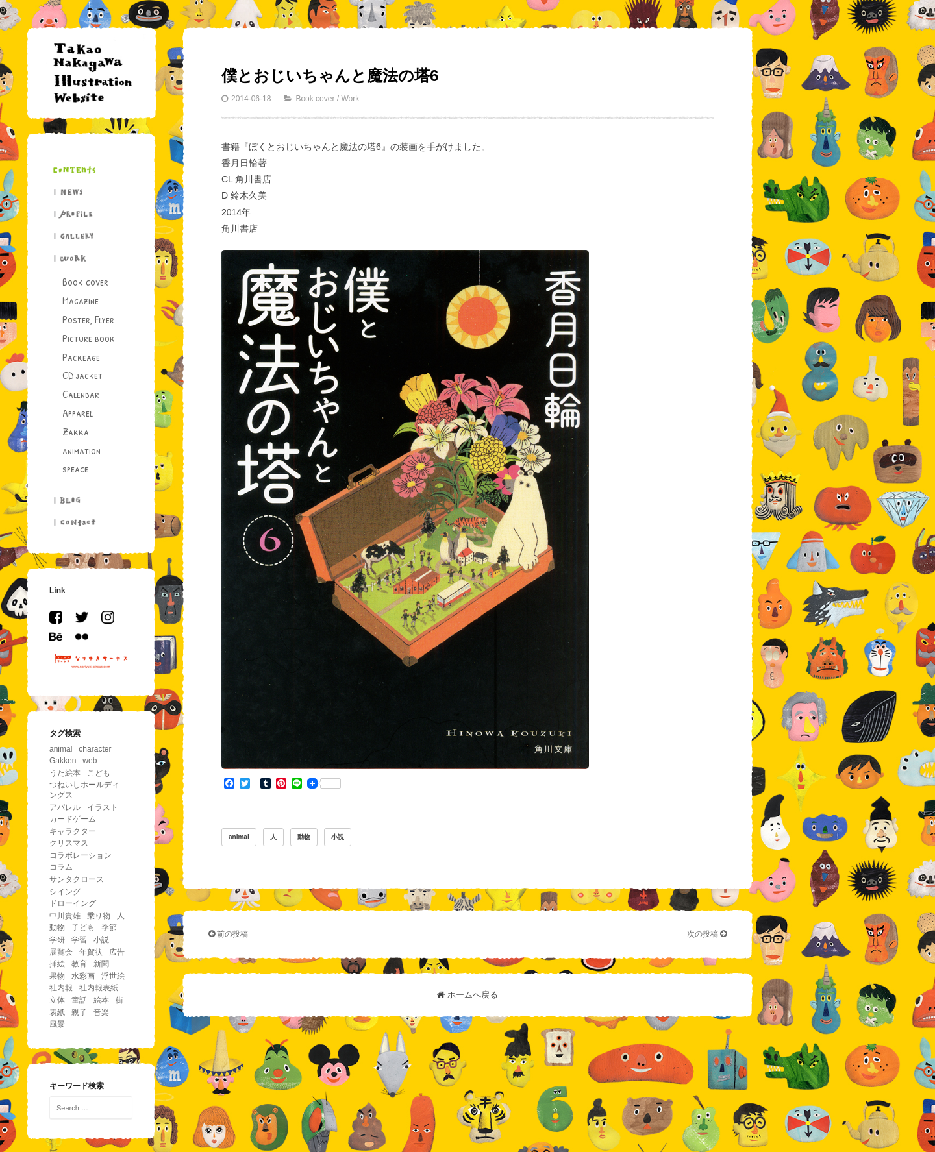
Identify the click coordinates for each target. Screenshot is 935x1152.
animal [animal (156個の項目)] (60, 749)
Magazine (80, 300)
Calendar (80, 394)
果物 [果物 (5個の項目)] (57, 976)
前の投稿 (228, 933)
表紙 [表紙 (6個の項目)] (57, 1012)
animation (81, 450)
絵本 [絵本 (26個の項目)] (101, 1000)
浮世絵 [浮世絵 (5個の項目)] (113, 976)
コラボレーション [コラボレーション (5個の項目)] (80, 855)
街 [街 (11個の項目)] (119, 1000)
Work (350, 98)
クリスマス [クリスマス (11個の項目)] (68, 843)
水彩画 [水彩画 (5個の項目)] (83, 976)
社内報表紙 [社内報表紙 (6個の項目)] (98, 987)
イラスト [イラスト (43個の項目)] (102, 807)
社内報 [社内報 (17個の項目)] (61, 987)
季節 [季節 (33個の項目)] (109, 927)
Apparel (77, 413)
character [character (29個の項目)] (95, 749)
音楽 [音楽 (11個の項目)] (101, 1012)
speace (75, 468)
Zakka (75, 431)
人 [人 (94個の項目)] (121, 915)
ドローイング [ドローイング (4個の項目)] (72, 903)
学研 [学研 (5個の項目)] (57, 939)
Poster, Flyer (88, 319)
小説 (337, 836)
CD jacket (82, 375)
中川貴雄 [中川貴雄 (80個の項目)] (65, 915)
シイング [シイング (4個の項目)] (65, 891)
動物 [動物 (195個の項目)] (57, 927)
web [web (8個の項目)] (89, 760)
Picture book (88, 338)
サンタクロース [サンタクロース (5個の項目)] (76, 879)
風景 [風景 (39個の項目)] (57, 1024)
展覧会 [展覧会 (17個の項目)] (61, 952)
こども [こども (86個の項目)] (98, 773)
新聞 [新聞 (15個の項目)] (101, 963)
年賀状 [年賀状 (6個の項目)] (91, 952)
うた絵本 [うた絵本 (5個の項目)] (65, 773)
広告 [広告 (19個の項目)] (117, 952)
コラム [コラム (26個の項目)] (61, 867)
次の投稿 (707, 933)
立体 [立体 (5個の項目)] (57, 1000)
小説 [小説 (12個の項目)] (101, 939)
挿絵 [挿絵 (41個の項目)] (57, 963)
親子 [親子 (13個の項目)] (79, 1012)
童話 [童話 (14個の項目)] (79, 1000)
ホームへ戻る (467, 994)
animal (239, 836)
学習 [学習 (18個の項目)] (79, 939)
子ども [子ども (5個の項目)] (83, 927)
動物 (303, 836)
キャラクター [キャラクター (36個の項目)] (72, 831)
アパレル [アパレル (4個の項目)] (65, 807)
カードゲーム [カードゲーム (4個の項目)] (72, 819)
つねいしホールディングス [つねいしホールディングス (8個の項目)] (84, 790)
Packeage (81, 357)
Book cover (85, 282)
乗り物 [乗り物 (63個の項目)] (98, 915)
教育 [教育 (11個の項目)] (79, 963)
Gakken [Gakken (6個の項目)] (62, 760)
